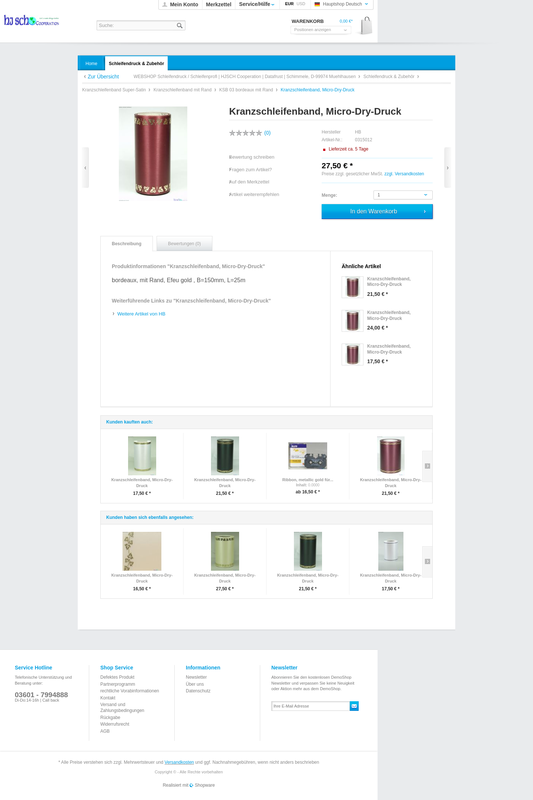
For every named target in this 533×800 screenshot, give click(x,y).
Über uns (195, 684)
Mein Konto (184, 4)
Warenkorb (364, 26)
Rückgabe (110, 717)
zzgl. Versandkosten (404, 173)
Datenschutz (198, 690)
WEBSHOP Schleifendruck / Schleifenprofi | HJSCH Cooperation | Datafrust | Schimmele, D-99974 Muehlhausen (32, 22)
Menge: (329, 195)
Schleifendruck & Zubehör (389, 76)
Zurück (85, 167)
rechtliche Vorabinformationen (129, 690)
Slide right (427, 466)
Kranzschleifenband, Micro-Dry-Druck (142, 482)
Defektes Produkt (117, 677)
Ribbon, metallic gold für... (307, 479)
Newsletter (196, 677)
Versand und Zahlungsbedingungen (122, 707)
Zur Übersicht (103, 77)
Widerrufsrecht (114, 724)
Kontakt (107, 698)
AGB (105, 731)
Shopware (205, 785)
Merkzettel (218, 4)
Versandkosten (179, 762)
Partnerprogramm (117, 684)
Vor (447, 167)
